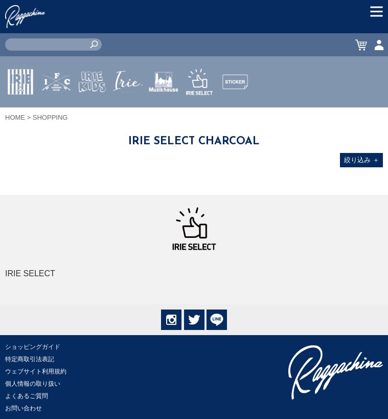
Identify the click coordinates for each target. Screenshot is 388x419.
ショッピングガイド (32, 346)
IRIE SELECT (199, 112)
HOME (15, 117)
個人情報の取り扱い (32, 383)
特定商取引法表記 (29, 359)
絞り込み (361, 160)
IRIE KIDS (92, 112)
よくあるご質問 (26, 396)
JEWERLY (127, 106)
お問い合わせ (23, 408)
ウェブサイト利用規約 (35, 371)
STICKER (235, 106)
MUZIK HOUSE (163, 112)
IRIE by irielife (20, 112)
